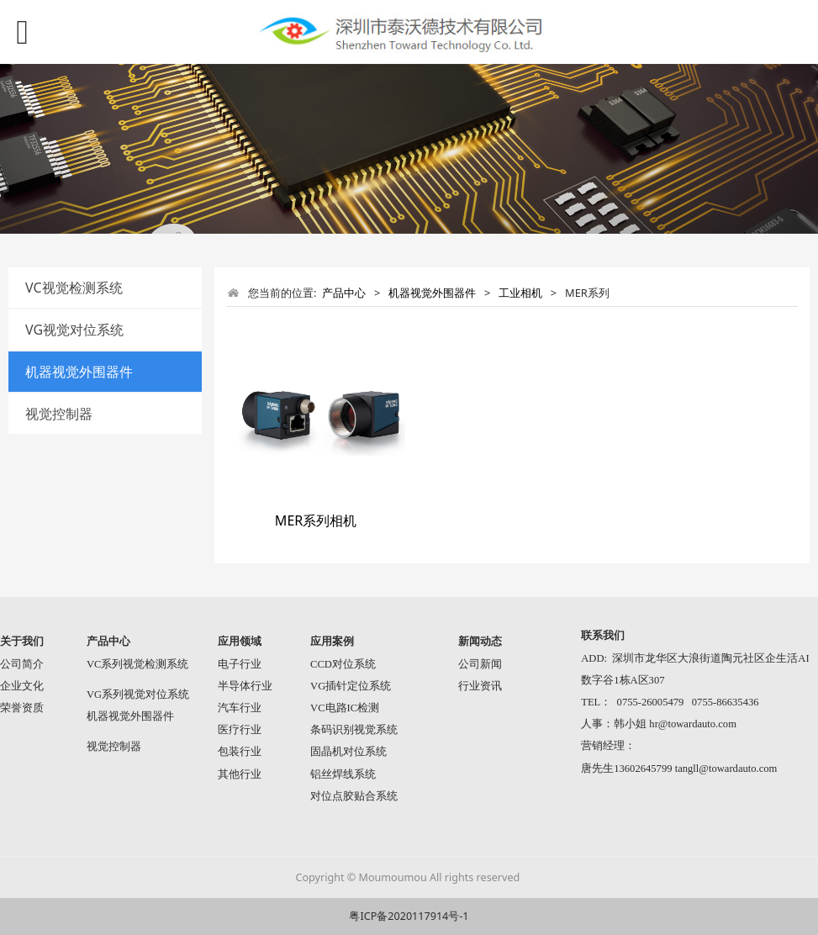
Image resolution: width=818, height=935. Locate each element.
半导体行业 (245, 686)
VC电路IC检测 (344, 708)
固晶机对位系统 (348, 752)
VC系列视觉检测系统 (138, 664)
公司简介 (22, 664)
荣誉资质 (22, 708)
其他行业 (239, 774)
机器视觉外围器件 (79, 371)
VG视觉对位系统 (74, 329)
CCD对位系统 (343, 664)
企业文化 (22, 686)
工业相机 (520, 292)
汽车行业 (239, 708)
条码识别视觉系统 (354, 730)
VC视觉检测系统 (74, 287)
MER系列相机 (316, 520)
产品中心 (344, 292)
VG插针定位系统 (350, 686)
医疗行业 (239, 730)
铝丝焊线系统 (343, 774)
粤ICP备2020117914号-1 (408, 916)
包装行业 (239, 752)
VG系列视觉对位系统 (138, 694)
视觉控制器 (58, 413)
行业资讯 (480, 686)
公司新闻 (480, 664)
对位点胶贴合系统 (354, 796)
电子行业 (239, 664)
